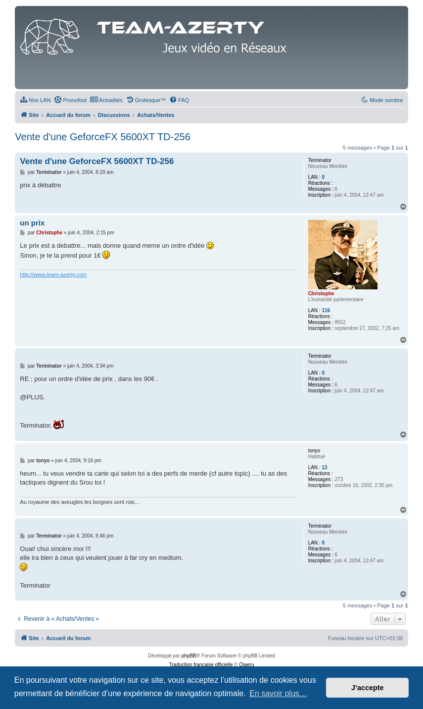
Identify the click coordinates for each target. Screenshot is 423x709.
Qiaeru (246, 664)
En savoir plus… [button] (278, 693)
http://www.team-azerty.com (53, 274)
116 (326, 310)
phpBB (189, 655)
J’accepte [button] (367, 688)
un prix (32, 222)
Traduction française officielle (201, 664)
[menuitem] (35, 100)
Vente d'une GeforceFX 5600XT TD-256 (102, 136)
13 (324, 467)
